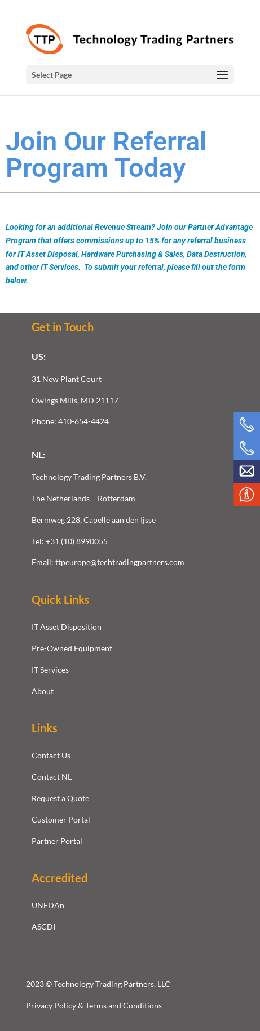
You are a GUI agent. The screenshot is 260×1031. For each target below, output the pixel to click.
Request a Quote (60, 798)
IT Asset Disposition (67, 627)
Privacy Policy (52, 1005)
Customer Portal (61, 819)
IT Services (50, 669)
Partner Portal (57, 841)
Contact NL (52, 776)
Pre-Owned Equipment (72, 648)
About (43, 691)
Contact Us (51, 755)
